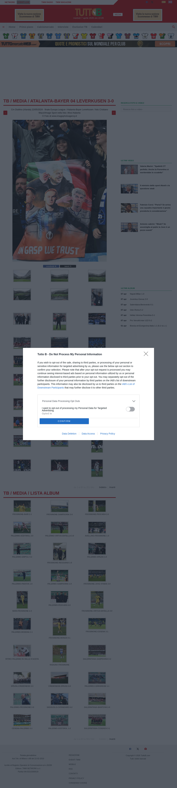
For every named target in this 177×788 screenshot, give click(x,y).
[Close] (147, 355)
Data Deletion (69, 433)
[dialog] (88, 394)
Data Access (88, 433)
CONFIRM (64, 421)
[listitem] (88, 401)
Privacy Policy (107, 433)
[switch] (130, 409)
